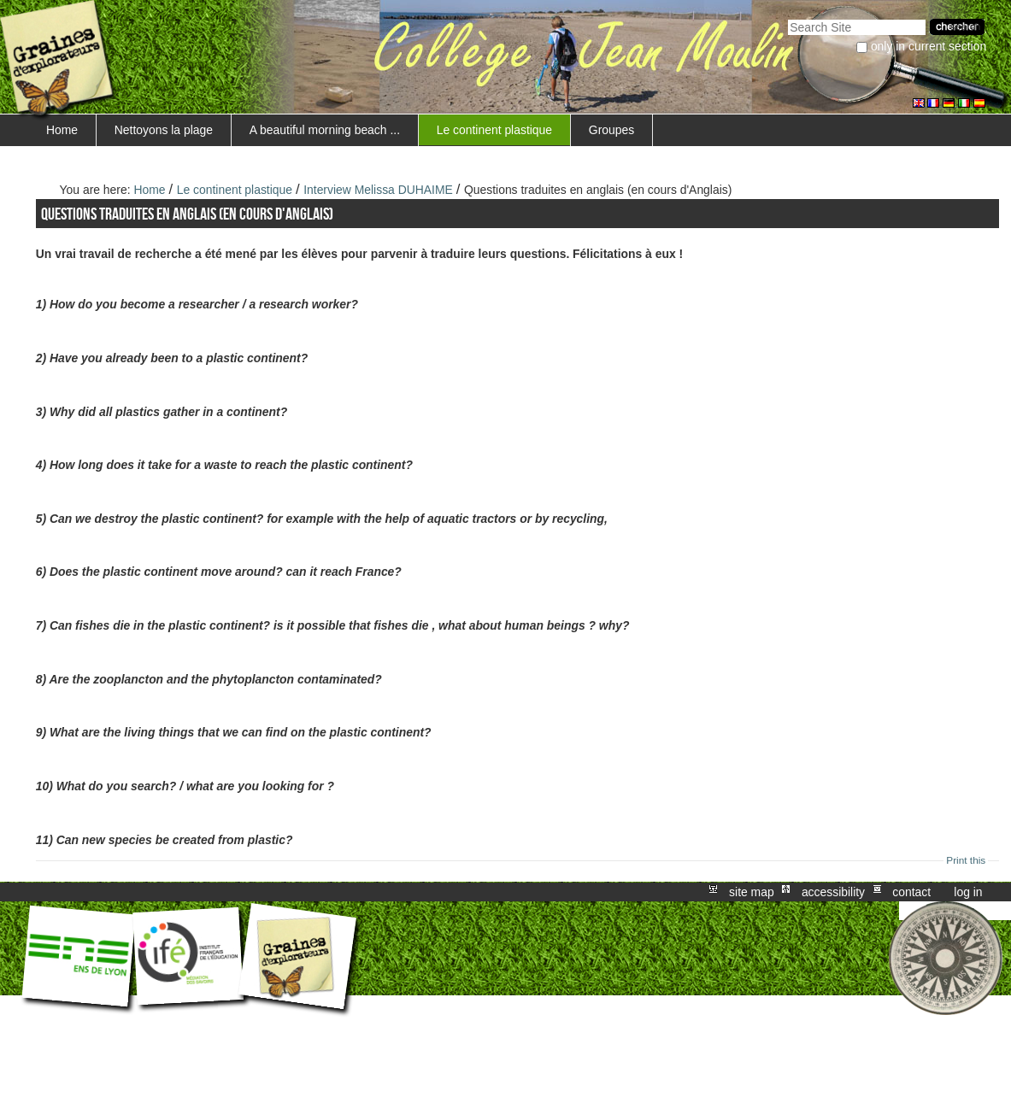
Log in (968, 892)
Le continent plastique (494, 130)
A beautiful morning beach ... (325, 130)
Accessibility (833, 892)
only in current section (928, 46)
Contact (911, 892)
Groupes (611, 130)
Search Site (787, 17)
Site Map (751, 892)
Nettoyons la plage (164, 130)
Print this (965, 860)
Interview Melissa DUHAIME (379, 190)
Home (62, 130)
